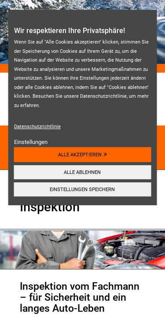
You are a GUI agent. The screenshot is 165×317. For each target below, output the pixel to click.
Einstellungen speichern (82, 189)
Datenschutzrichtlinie (37, 126)
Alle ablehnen (82, 172)
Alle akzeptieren (80, 154)
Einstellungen (31, 142)
